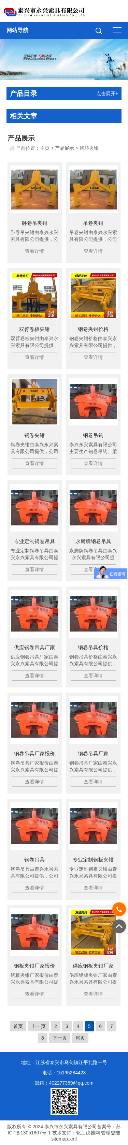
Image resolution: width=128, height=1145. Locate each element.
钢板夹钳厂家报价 (34, 966)
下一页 (60, 1038)
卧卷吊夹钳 (34, 223)
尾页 (80, 1038)
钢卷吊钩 (93, 435)
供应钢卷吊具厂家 (34, 647)
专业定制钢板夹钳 (93, 860)
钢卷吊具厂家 (93, 753)
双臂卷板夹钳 (34, 329)
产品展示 (64, 148)
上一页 (38, 1026)
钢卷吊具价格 (93, 647)
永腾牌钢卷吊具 (93, 541)
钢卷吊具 (34, 860)
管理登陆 (110, 1132)
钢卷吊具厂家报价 (34, 753)
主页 (44, 148)
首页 (18, 1026)
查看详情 (34, 251)
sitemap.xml (64, 1139)
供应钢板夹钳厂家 (93, 966)
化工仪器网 (88, 1132)
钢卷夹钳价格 (93, 329)
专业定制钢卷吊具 (34, 541)
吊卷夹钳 (93, 223)
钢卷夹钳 (34, 435)
